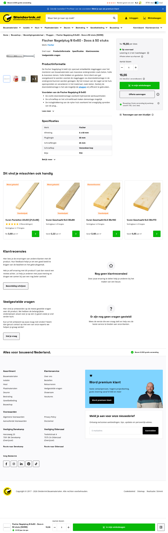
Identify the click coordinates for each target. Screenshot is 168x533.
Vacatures (48, 396)
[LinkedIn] (21, 464)
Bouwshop (114, 27)
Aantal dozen (125, 61)
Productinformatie (61, 51)
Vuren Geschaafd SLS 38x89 (60, 220)
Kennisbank (138, 27)
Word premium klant (101, 400)
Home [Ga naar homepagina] (5, 35)
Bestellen (48, 380)
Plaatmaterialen (52, 27)
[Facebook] (6, 464)
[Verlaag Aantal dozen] (122, 67)
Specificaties (78, 51)
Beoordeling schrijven (16, 286)
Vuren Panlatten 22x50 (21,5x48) (22, 220)
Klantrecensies (92, 51)
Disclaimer (49, 421)
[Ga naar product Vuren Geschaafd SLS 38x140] (116, 234)
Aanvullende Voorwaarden (15, 421)
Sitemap (141, 491)
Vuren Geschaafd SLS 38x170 (141, 220)
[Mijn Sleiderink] (131, 18)
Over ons (48, 376)
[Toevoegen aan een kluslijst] (159, 527)
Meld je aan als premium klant (105, 9)
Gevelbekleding (97, 27)
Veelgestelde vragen (51, 55)
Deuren (67, 27)
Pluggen (50, 35)
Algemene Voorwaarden (13, 417)
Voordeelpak (22, 213)
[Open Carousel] (34, 78)
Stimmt (159, 491)
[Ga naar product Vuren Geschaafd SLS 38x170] (157, 234)
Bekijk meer (49, 159)
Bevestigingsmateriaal (33, 35)
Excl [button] (161, 2)
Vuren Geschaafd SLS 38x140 (101, 220)
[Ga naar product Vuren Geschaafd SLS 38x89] (76, 234)
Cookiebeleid (129, 491)
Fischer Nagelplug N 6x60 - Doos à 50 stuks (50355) (79, 35)
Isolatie (26, 27)
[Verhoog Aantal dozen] (136, 67)
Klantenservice (152, 27)
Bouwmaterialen (10, 27)
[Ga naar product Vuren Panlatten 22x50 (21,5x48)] (35, 234)
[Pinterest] (28, 464)
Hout (37, 27)
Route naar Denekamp (13, 446)
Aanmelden (150, 430)
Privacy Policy (50, 417)
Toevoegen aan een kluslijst (135, 114)
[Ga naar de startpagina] (21, 18)
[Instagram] (14, 464)
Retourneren (50, 384)
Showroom (49, 392)
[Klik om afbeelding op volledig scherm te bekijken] (20, 56)
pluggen (82, 87)
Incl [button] (152, 2)
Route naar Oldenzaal (54, 446)
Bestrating (80, 27)
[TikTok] (36, 464)
